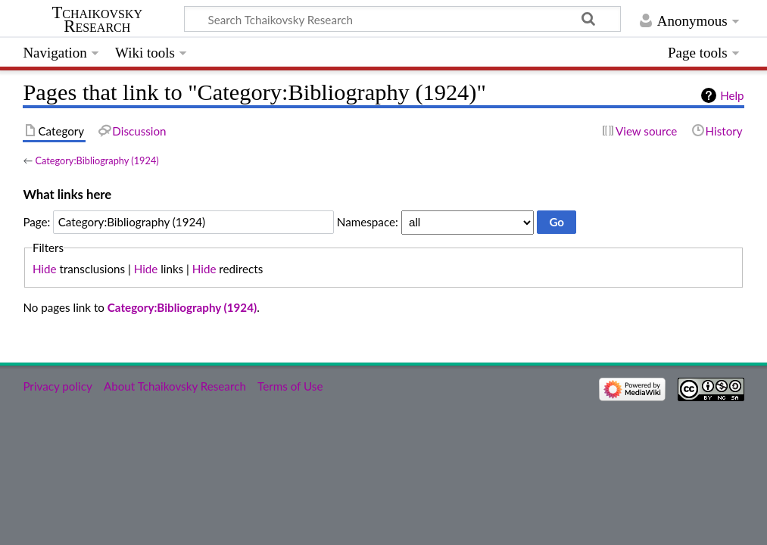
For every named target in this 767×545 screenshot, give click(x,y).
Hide (45, 269)
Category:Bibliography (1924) (96, 160)
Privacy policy (57, 386)
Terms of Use (290, 386)
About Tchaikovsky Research (175, 386)
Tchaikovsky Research (96, 19)
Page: (36, 222)
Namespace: (367, 222)
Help (732, 95)
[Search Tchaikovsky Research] (402, 19)
